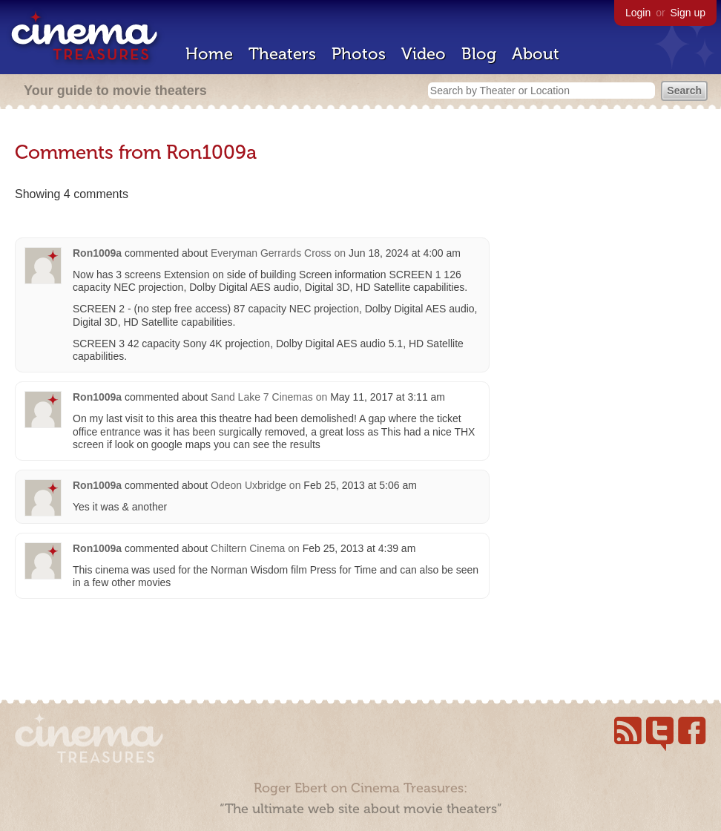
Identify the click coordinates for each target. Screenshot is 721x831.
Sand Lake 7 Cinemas (262, 397)
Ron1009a (97, 253)
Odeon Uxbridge (248, 485)
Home (209, 54)
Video (423, 54)
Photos (359, 54)
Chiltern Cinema (248, 548)
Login (638, 13)
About (535, 54)
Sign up (688, 13)
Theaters (282, 54)
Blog (478, 54)
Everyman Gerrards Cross (271, 253)
